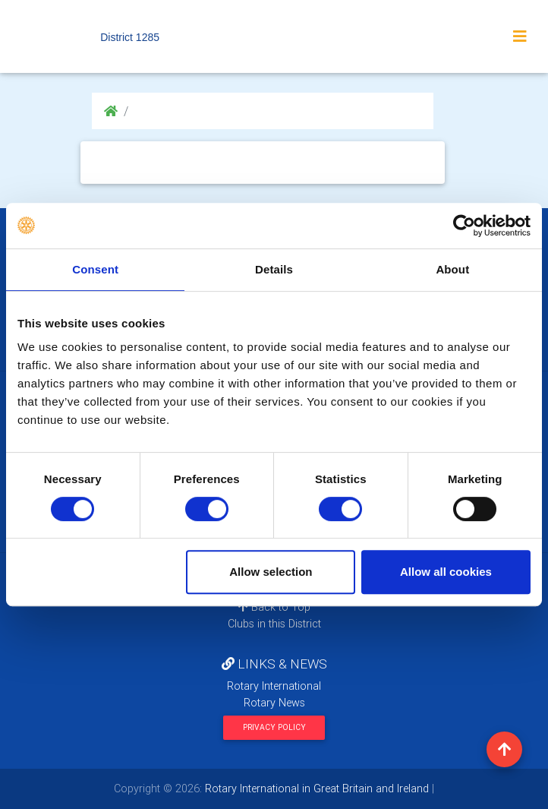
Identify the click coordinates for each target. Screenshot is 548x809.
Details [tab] (274, 269)
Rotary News (274, 702)
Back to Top (274, 607)
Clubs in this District (274, 623)
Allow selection (270, 571)
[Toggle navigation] (520, 36)
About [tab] (452, 269)
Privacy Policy (274, 727)
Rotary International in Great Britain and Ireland (315, 788)
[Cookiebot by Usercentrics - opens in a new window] (464, 225)
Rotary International (274, 686)
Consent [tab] (95, 269)
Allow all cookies (446, 571)
